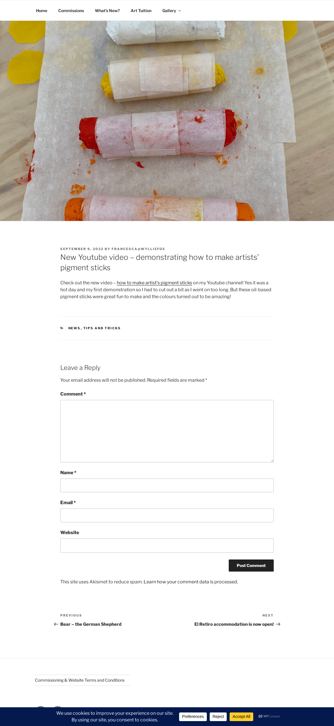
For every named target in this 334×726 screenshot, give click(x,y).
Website (69, 532)
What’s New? (107, 10)
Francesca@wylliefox (138, 249)
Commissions (71, 10)
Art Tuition (141, 10)
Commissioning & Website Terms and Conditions (80, 680)
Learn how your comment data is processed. (191, 582)
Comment (73, 394)
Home (41, 10)
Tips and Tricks (102, 328)
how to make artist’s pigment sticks (154, 283)
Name (68, 472)
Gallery (172, 10)
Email (68, 502)
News (74, 328)
